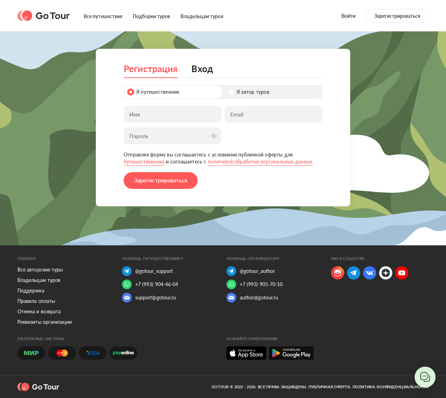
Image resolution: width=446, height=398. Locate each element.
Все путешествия (103, 16)
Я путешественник (153, 92)
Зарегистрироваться (397, 16)
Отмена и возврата (39, 311)
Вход (202, 68)
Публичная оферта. (330, 386)
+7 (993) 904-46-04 (150, 284)
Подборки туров (151, 16)
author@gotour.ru (252, 298)
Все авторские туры (40, 270)
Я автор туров (248, 92)
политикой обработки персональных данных (260, 161)
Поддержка (30, 290)
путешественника (144, 161)
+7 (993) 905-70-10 (254, 284)
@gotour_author (250, 271)
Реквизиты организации (44, 322)
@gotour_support (147, 271)
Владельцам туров (201, 16)
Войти (348, 16)
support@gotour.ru (149, 298)
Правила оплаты (36, 301)
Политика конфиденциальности (391, 386)
